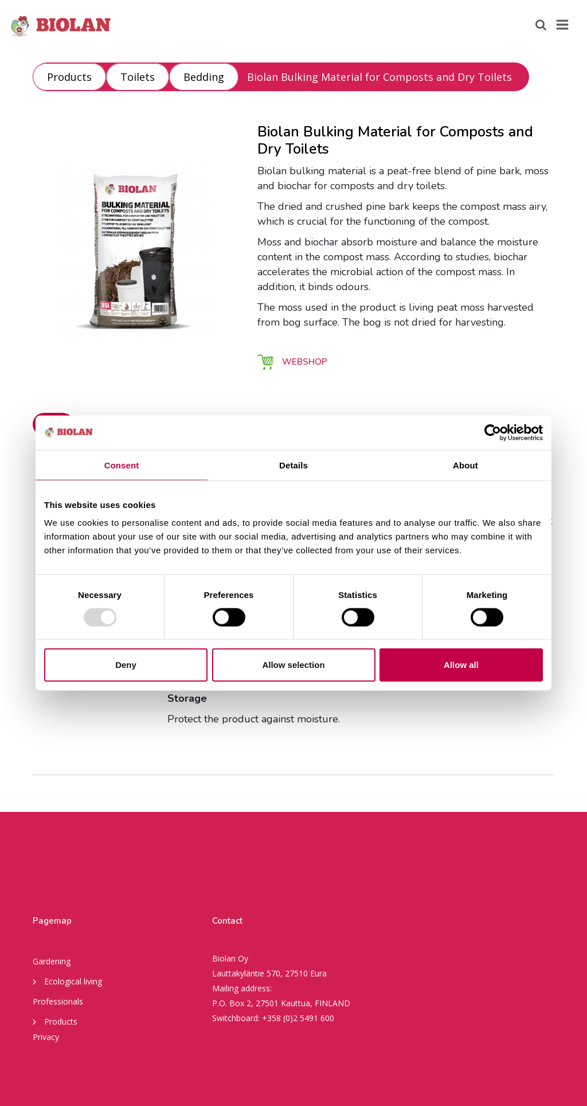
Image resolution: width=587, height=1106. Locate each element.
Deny (125, 665)
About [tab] (465, 465)
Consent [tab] (121, 465)
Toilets (137, 77)
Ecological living (67, 981)
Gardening (52, 961)
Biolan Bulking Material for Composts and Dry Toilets (379, 77)
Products (69, 77)
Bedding (203, 77)
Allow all (461, 665)
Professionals (58, 1001)
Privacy (46, 1036)
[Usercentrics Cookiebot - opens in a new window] (493, 432)
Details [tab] (293, 465)
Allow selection (293, 665)
